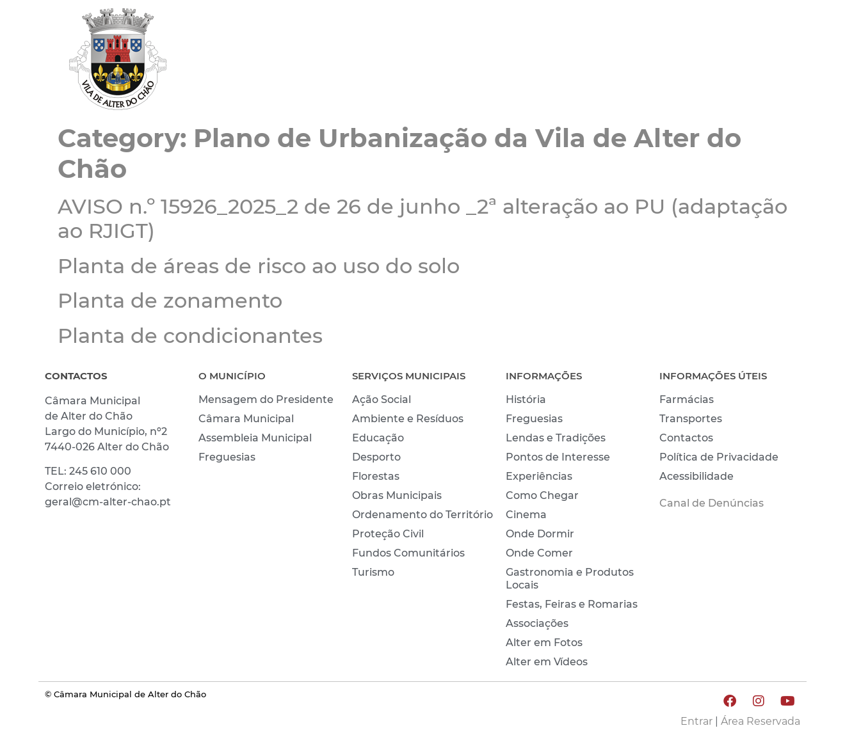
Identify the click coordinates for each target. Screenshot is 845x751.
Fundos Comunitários (408, 553)
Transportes (690, 419)
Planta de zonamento (170, 300)
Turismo (373, 572)
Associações (537, 623)
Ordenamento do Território (422, 515)
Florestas (375, 476)
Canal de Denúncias (711, 503)
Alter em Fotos (544, 642)
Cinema (526, 515)
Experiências (539, 476)
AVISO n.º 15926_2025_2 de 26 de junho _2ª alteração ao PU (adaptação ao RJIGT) (422, 218)
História (526, 399)
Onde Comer (539, 553)
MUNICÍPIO (522, 62)
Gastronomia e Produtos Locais (570, 578)
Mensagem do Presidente (266, 399)
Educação (378, 438)
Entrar (696, 721)
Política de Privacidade (718, 457)
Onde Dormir (540, 534)
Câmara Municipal (246, 419)
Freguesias (226, 457)
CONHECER (679, 62)
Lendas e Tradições (556, 438)
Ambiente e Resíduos (407, 419)
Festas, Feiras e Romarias (572, 604)
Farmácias (686, 399)
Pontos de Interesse (558, 457)
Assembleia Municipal (255, 438)
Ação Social (381, 399)
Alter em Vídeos (547, 662)
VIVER (600, 62)
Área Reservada (760, 721)
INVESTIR (766, 62)
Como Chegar (542, 495)
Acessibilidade (696, 476)
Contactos (686, 438)
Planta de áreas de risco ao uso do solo (259, 265)
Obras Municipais (397, 495)
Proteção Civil (388, 534)
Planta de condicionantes (190, 335)
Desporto (376, 457)
